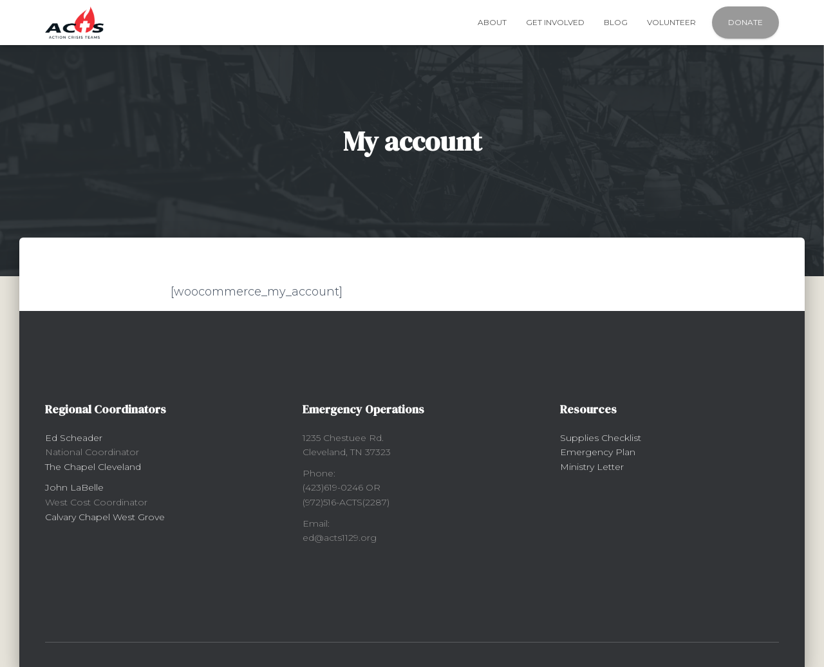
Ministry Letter (592, 467)
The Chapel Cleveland (93, 467)
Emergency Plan (597, 452)
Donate (745, 22)
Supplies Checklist (600, 438)
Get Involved (555, 22)
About (492, 22)
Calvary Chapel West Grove (105, 517)
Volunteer (671, 22)
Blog (616, 22)
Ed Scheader (73, 438)
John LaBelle (74, 487)
